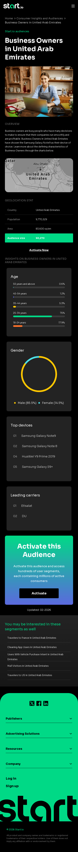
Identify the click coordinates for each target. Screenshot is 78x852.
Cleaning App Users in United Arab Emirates (32, 647)
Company (13, 764)
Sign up (12, 786)
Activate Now (39, 250)
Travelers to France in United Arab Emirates (31, 637)
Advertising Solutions (22, 734)
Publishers (14, 718)
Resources (14, 749)
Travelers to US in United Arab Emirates (29, 675)
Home (9, 18)
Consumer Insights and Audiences (40, 18)
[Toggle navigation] (72, 5)
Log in (11, 778)
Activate (39, 593)
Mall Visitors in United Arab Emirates (28, 665)
